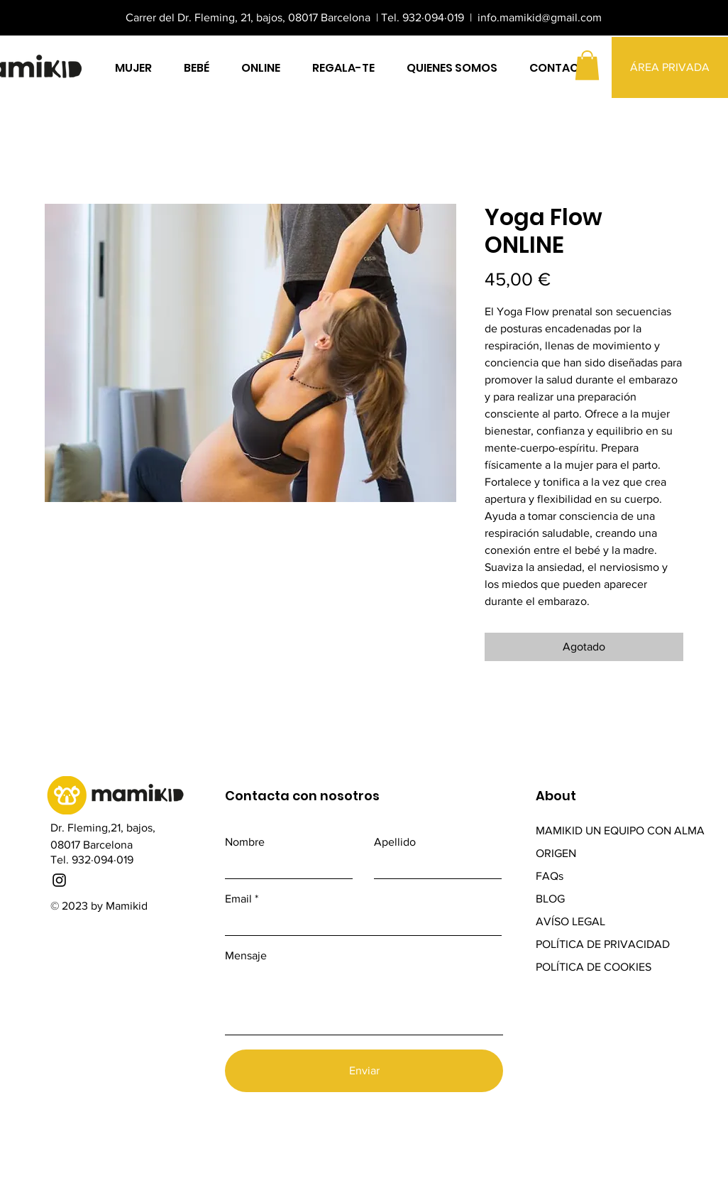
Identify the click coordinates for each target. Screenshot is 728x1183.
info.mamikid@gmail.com (540, 17)
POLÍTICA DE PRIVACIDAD (603, 944)
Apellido (395, 842)
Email (238, 899)
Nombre (245, 842)
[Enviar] (364, 1071)
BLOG (552, 899)
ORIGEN (556, 853)
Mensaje (246, 955)
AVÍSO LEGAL (570, 921)
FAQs (549, 876)
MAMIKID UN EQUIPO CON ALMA (620, 830)
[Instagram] (59, 880)
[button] (587, 65)
